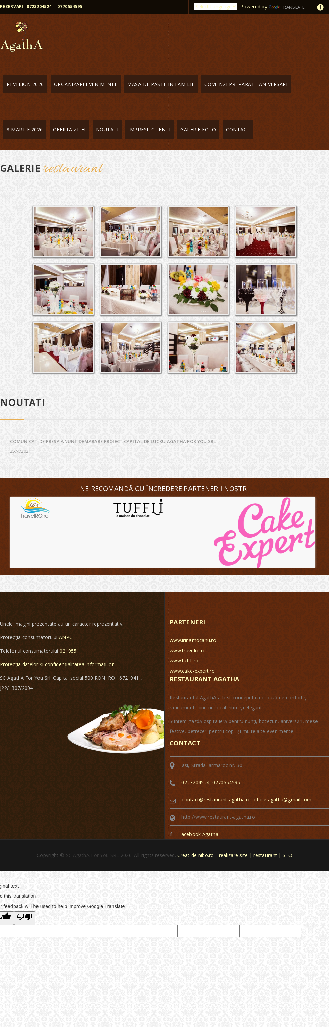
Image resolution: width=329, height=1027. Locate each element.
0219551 (69, 651)
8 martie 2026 (25, 129)
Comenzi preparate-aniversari (245, 84)
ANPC (65, 637)
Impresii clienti (149, 129)
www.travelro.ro (188, 650)
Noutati (107, 129)
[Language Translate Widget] (215, 6)
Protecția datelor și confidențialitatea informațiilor (57, 664)
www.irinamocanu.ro (193, 640)
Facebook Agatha (198, 834)
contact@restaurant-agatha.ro (216, 799)
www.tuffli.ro (184, 660)
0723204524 (195, 782)
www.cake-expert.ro (192, 671)
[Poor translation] (24, 918)
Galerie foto (198, 129)
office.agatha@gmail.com (282, 799)
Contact (238, 129)
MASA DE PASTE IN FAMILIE (160, 84)
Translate (287, 7)
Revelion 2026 (25, 84)
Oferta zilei (69, 129)
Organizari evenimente (86, 84)
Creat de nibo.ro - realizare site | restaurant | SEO (234, 855)
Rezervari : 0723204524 (25, 6)
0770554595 (69, 6)
